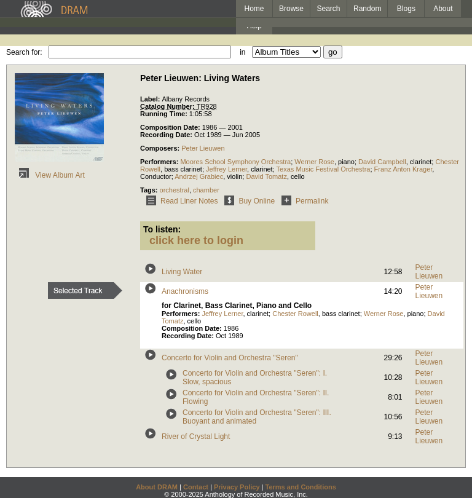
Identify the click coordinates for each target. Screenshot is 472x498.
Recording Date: (167, 134)
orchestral (174, 190)
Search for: (24, 52)
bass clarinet (183, 169)
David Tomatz (266, 176)
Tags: (150, 190)
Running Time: (164, 113)
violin (234, 176)
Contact (195, 487)
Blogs (406, 8)
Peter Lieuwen (202, 148)
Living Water (182, 271)
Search (328, 8)
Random (367, 8)
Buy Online (247, 201)
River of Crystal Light (196, 436)
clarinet (420, 161)
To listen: (162, 229)
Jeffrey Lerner (226, 169)
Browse (291, 8)
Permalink (302, 201)
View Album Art (50, 175)
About (442, 8)
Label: (151, 99)
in (242, 52)
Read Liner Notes (180, 201)
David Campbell (382, 161)
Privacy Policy (237, 487)
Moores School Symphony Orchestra (235, 161)
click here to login (196, 240)
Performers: (160, 161)
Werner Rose (314, 161)
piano (346, 161)
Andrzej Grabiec (199, 176)
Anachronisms (185, 291)
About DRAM (157, 487)
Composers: (160, 148)
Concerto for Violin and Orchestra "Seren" (230, 358)
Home (254, 8)
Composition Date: (171, 127)
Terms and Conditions (301, 487)
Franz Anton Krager (403, 169)
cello (298, 176)
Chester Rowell (295, 313)
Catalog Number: (168, 106)
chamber (206, 190)
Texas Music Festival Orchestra (324, 169)
